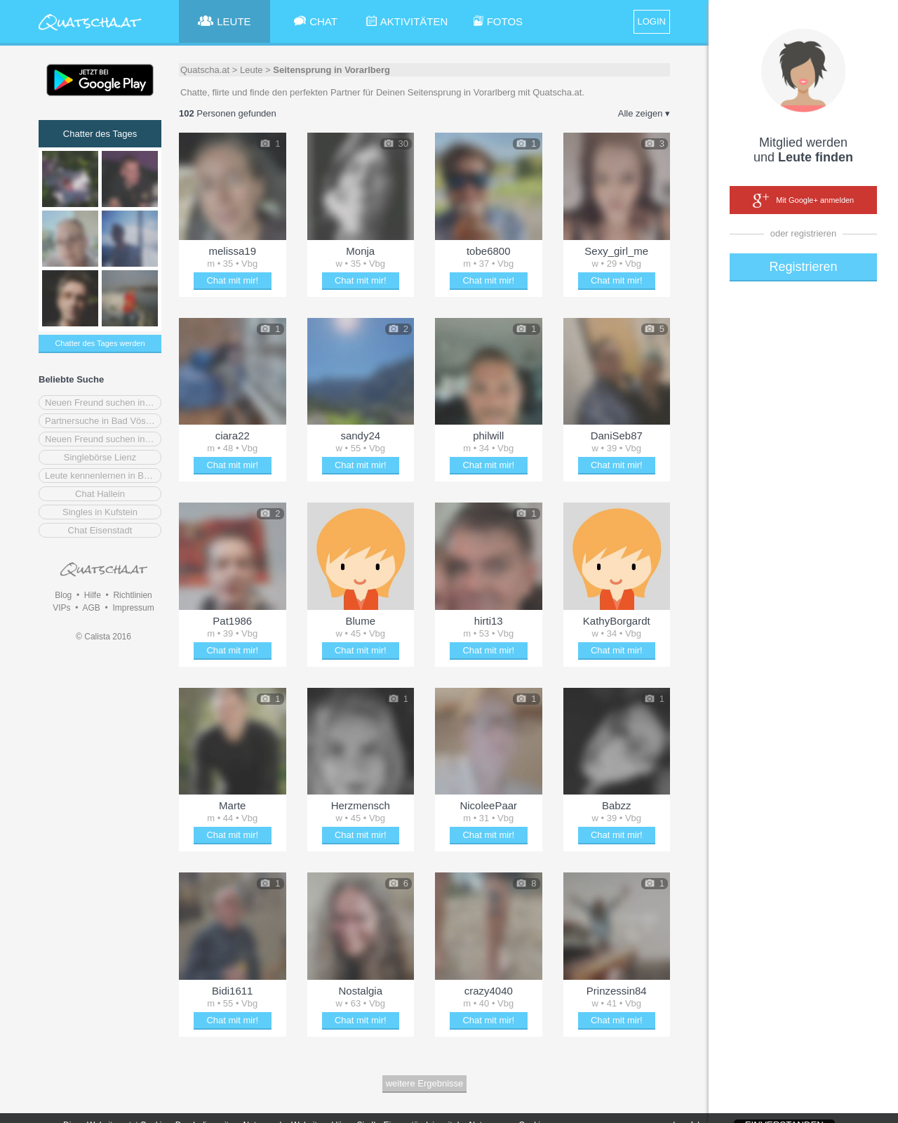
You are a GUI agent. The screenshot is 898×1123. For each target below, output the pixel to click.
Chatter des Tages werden (100, 343)
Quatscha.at (204, 70)
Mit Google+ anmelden (803, 201)
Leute (251, 70)
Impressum (133, 608)
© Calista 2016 (103, 637)
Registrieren (803, 267)
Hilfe (92, 595)
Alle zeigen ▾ (644, 113)
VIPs (61, 608)
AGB (91, 608)
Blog (63, 595)
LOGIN (652, 21)
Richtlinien (132, 595)
